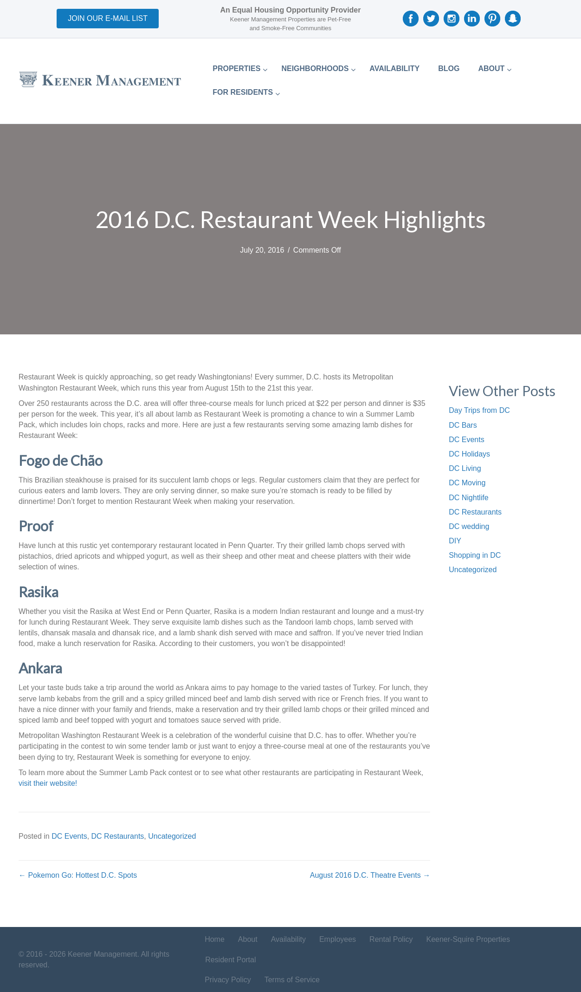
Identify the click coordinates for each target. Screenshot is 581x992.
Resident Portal (230, 960)
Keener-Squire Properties (468, 939)
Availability (288, 939)
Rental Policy (391, 939)
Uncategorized (172, 836)
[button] (108, 18)
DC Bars (463, 425)
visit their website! (48, 783)
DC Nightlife (468, 498)
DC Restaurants (117, 836)
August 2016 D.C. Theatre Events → (370, 875)
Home (215, 939)
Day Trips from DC (479, 410)
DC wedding (469, 526)
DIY (455, 541)
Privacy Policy (228, 980)
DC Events (69, 836)
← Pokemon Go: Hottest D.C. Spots (78, 875)
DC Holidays (469, 454)
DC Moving (467, 483)
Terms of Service (292, 980)
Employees (337, 939)
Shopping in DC (475, 555)
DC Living (465, 468)
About (248, 939)
